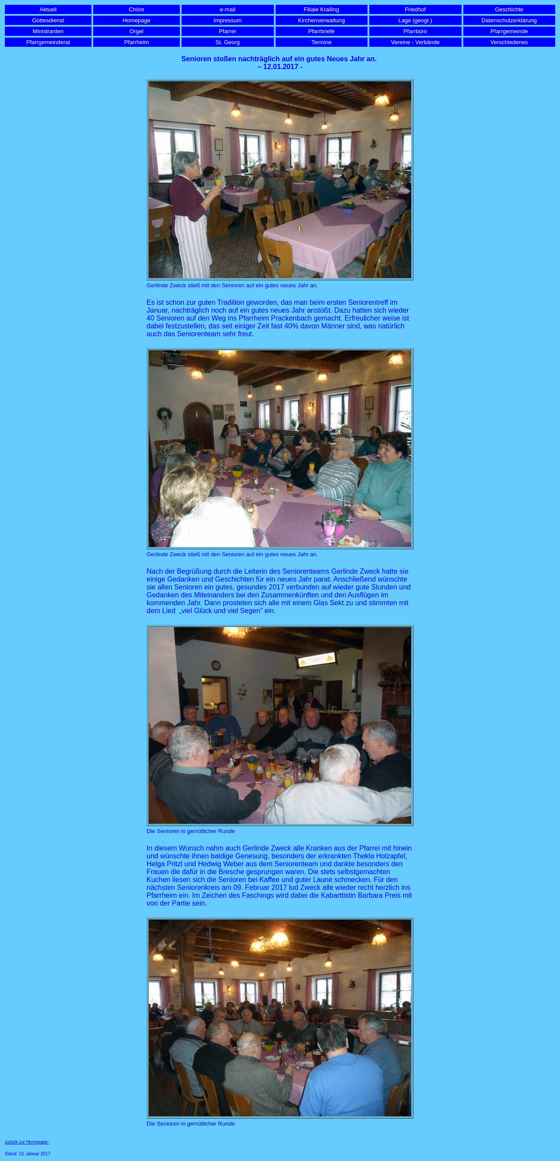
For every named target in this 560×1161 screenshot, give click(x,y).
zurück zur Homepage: (27, 1142)
